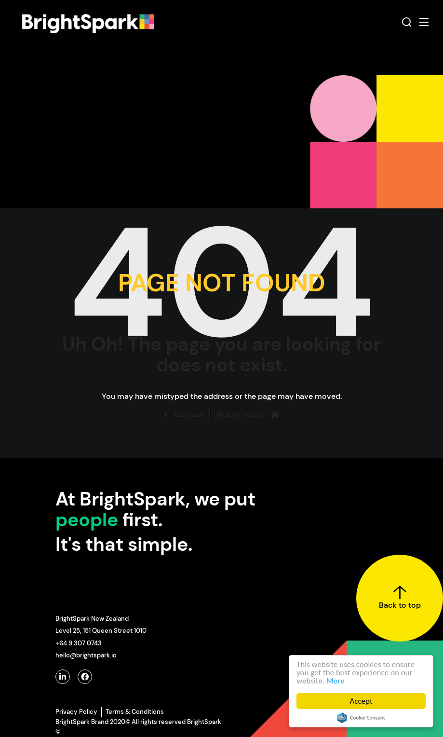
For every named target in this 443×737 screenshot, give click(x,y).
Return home (240, 414)
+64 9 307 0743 (78, 643)
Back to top (400, 597)
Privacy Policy (76, 712)
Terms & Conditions (135, 712)
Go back (189, 414)
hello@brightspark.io (86, 655)
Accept (361, 701)
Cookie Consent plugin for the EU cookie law (361, 717)
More (335, 681)
